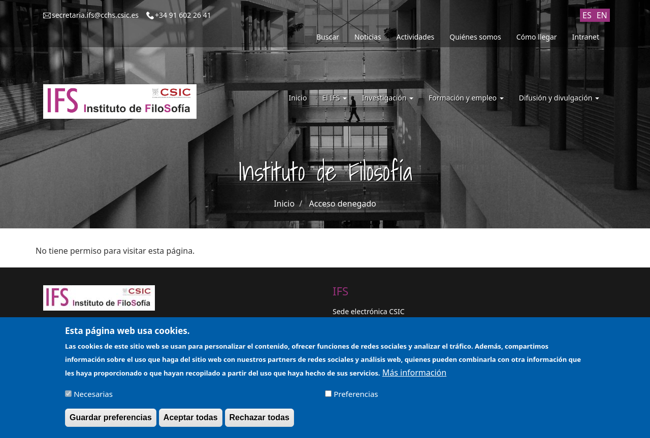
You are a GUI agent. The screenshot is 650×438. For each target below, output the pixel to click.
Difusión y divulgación (559, 98)
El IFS (334, 98)
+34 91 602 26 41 (183, 15)
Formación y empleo (466, 98)
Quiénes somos (475, 37)
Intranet (585, 37)
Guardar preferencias (111, 422)
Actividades (416, 37)
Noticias (367, 37)
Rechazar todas (259, 422)
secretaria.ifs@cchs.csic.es (95, 15)
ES (587, 15)
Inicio (298, 98)
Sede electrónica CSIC (368, 311)
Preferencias (356, 398)
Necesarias (93, 398)
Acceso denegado (342, 203)
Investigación (387, 98)
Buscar (327, 37)
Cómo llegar (536, 37)
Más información (414, 377)
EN (602, 15)
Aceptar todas (191, 422)
